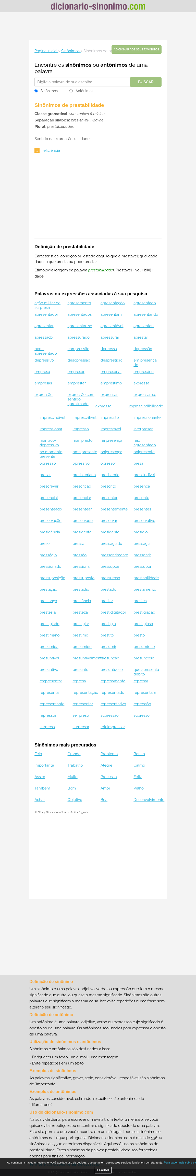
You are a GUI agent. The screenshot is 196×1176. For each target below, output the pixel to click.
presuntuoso (112, 669)
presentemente (114, 509)
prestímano (49, 635)
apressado (43, 337)
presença (141, 486)
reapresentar (51, 681)
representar (82, 704)
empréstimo (111, 383)
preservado (82, 520)
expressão (43, 394)
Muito (73, 776)
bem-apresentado (45, 351)
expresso (103, 406)
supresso (141, 715)
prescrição (81, 486)
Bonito (139, 754)
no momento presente (51, 454)
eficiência (51, 150)
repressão (142, 704)
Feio (38, 754)
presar (45, 475)
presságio (48, 555)
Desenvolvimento (148, 799)
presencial (49, 497)
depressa (109, 349)
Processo (109, 776)
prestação (48, 589)
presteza (80, 612)
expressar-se (144, 394)
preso (45, 543)
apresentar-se (80, 326)
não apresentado (144, 442)
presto (139, 635)
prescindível (144, 475)
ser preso (80, 715)
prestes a (48, 612)
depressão (142, 349)
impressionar (51, 429)
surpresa (47, 727)
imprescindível (52, 417)
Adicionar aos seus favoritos (136, 49)
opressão (48, 463)
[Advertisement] (98, 26)
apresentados (80, 314)
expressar (109, 394)
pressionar (81, 566)
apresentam (111, 314)
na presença (111, 440)
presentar (109, 497)
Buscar (146, 82)
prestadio (80, 589)
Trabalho (75, 765)
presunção (110, 658)
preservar (109, 520)
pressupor (142, 566)
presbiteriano (84, 475)
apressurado (79, 337)
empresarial (111, 371)
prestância (81, 601)
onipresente (143, 452)
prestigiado (49, 623)
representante (52, 704)
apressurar (110, 337)
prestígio (108, 623)
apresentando (145, 314)
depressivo (44, 360)
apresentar (43, 326)
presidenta (81, 532)
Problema (109, 754)
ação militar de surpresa (47, 305)
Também (42, 788)
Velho (138, 788)
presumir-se (144, 646)
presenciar (81, 497)
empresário (143, 371)
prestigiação (144, 612)
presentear (82, 509)
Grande (74, 754)
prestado (108, 589)
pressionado (50, 566)
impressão (110, 417)
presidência (50, 532)
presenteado (51, 509)
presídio (140, 532)
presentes (142, 509)
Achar (39, 799)
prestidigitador (113, 612)
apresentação (113, 303)
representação (85, 692)
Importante (44, 765)
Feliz (137, 776)
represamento (113, 681)
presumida (49, 646)
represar (140, 681)
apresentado (144, 303)
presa (138, 463)
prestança (48, 601)
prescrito (108, 486)
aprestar (140, 337)
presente (141, 497)
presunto (80, 669)
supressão (110, 715)
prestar (107, 601)
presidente (110, 532)
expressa (141, 383)
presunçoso (143, 658)
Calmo (139, 765)
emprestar (77, 383)
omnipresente (84, 452)
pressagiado (111, 543)
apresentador (46, 314)
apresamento (79, 303)
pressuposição (52, 578)
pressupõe (110, 566)
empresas (43, 383)
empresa (42, 371)
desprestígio (111, 360)
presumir (108, 646)
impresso (80, 429)
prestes (139, 601)
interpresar (143, 429)
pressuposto (83, 578)
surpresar (80, 727)
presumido (82, 646)
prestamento (144, 589)
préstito (107, 635)
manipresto (82, 440)
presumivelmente (88, 658)
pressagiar (142, 543)
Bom (72, 788)
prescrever (49, 486)
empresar (76, 371)
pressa (78, 543)
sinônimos (78, 65)
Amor (105, 788)
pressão (79, 555)
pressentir (142, 555)
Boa (104, 799)
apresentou (143, 326)
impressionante (147, 417)
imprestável (111, 429)
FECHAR (103, 1169)
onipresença (111, 452)
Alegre (106, 765)
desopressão (79, 360)
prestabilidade (146, 578)
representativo (113, 704)
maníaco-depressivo (49, 442)
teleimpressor (113, 727)
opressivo (80, 463)
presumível (49, 658)
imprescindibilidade (145, 406)
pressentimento (114, 555)
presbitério (110, 475)
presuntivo (49, 669)
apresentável (112, 326)
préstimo (80, 635)
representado (112, 692)
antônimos (113, 65)
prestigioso (143, 623)
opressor (108, 463)
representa (49, 692)
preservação (51, 520)
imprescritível (84, 417)
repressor (48, 715)
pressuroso (110, 578)
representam (144, 692)
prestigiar (80, 623)
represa (79, 681)
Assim (39, 776)
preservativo (144, 520)
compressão (79, 349)
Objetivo (75, 799)
